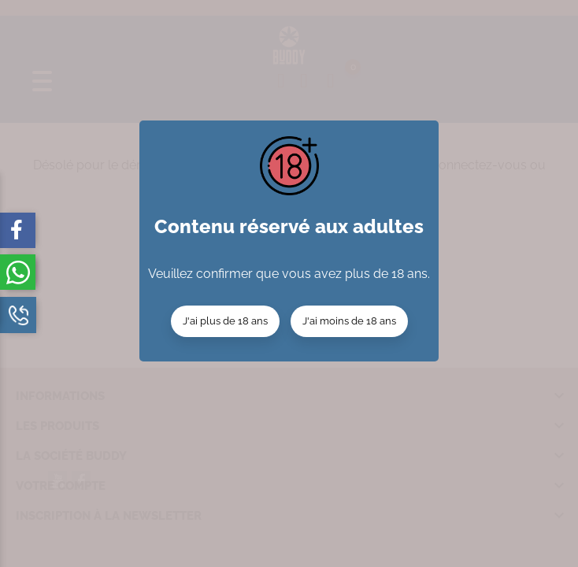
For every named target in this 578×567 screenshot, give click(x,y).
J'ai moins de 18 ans (349, 321)
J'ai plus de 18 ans (225, 321)
